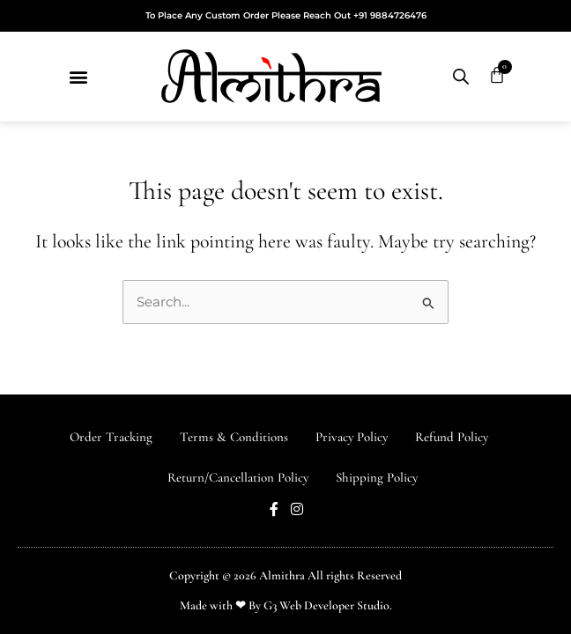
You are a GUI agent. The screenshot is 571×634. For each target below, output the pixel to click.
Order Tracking (111, 437)
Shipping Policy (377, 477)
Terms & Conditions (234, 437)
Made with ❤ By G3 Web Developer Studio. (286, 605)
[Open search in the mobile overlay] (461, 77)
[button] (78, 77)
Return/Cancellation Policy (237, 477)
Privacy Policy (351, 437)
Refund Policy (451, 437)
